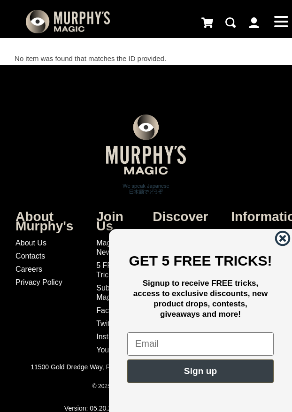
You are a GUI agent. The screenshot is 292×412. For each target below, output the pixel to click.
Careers (28, 269)
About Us (30, 243)
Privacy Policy (38, 282)
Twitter (107, 324)
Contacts (30, 256)
